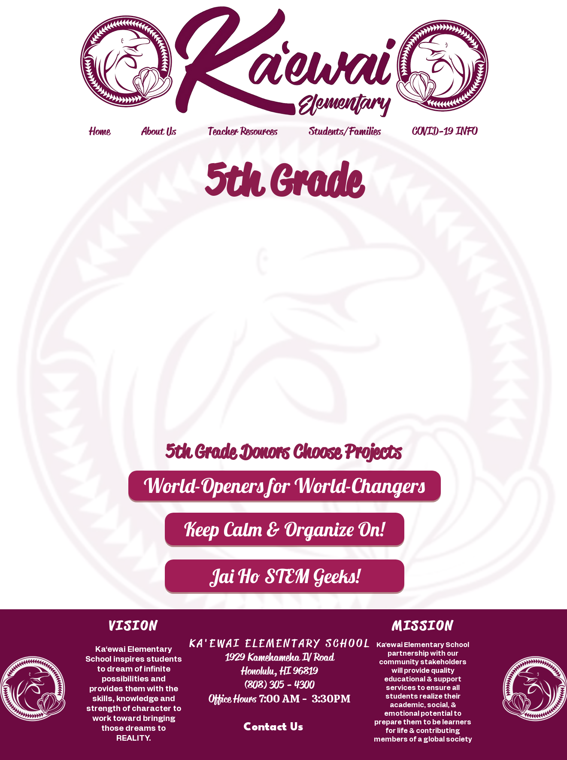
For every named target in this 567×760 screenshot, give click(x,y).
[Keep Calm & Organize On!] (284, 529)
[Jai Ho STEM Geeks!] (284, 575)
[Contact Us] (273, 728)
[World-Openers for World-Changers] (284, 486)
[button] (159, 131)
